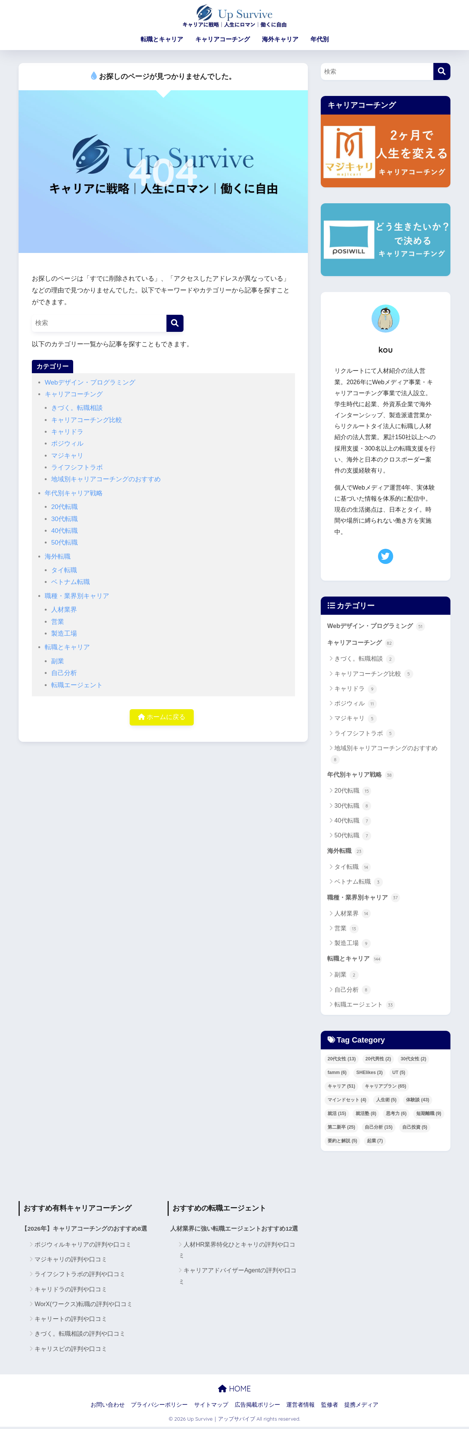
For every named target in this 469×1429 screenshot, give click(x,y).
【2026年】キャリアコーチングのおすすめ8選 (84, 1231)
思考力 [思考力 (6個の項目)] (396, 1115)
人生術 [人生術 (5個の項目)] (386, 1101)
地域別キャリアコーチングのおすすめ (106, 479)
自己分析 (64, 673)
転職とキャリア (162, 39)
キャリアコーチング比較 (86, 420)
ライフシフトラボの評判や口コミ (80, 1276)
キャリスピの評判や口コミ (71, 1350)
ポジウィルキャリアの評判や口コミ (83, 1247)
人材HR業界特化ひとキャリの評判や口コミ (237, 1252)
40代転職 (64, 530)
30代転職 (64, 519)
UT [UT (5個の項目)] (398, 1074)
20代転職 (64, 506)
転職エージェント (77, 685)
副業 (57, 661)
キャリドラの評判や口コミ (71, 1291)
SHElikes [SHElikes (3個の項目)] (369, 1074)
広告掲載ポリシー (257, 1407)
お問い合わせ (108, 1407)
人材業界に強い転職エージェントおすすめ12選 (234, 1231)
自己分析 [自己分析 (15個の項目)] (378, 1129)
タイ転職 (64, 570)
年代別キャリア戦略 (74, 493)
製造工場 (64, 633)
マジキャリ (67, 455)
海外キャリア (280, 39)
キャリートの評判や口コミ (71, 1321)
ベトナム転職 (70, 582)
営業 (57, 621)
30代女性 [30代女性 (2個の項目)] (413, 1060)
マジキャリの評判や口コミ (71, 1261)
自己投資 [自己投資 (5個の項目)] (414, 1129)
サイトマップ (211, 1407)
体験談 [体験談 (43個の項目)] (417, 1101)
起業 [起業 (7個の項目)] (375, 1142)
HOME (234, 1391)
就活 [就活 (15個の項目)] (337, 1115)
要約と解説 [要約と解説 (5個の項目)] (342, 1142)
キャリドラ (67, 431)
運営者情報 (300, 1407)
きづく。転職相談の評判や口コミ (80, 1336)
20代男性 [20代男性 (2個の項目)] (378, 1060)
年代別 (320, 39)
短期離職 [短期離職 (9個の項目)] (428, 1115)
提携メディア (361, 1407)
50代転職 (64, 542)
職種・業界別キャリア (77, 596)
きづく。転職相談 (77, 407)
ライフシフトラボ (77, 467)
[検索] (175, 323)
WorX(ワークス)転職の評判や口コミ (83, 1306)
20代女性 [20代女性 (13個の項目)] (342, 1060)
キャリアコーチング (222, 39)
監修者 (329, 1407)
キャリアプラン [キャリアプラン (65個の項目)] (385, 1088)
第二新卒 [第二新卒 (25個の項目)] (341, 1129)
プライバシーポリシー (159, 1407)
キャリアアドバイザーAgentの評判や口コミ (237, 1278)
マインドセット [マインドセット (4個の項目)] (347, 1101)
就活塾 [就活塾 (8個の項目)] (366, 1115)
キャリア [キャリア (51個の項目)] (341, 1088)
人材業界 (64, 609)
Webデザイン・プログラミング (90, 382)
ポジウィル (67, 443)
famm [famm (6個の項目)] (337, 1074)
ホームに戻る (162, 717)
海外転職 (58, 556)
